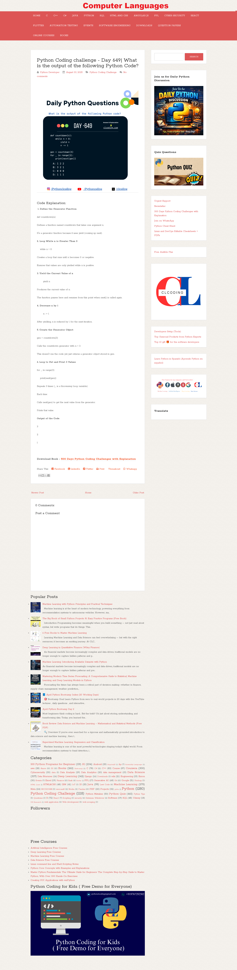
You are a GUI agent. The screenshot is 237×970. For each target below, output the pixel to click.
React (67, 29)
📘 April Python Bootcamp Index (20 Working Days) (70, 702)
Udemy (136, 805)
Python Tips (139, 801)
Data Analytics (88, 779)
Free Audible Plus (163, 259)
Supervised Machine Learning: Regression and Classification (73, 749)
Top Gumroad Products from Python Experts (177, 344)
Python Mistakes (94, 801)
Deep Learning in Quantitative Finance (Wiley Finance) (71, 655)
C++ (62, 16)
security (78, 805)
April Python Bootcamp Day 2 (58, 716)
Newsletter (160, 213)
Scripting (67, 805)
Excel (48, 788)
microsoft (60, 796)
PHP (92, 796)
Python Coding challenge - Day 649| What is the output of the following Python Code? (87, 71)
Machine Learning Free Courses (47, 863)
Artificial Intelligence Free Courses (49, 855)
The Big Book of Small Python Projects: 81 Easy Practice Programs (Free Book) (84, 626)
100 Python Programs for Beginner (53, 771)
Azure (43, 776)
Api (120, 772)
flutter (78, 788)
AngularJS (111, 772)
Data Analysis (67, 779)
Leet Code (105, 792)
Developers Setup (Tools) (167, 339)
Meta (33, 796)
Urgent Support (162, 208)
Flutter (85, 29)
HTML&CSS (49, 792)
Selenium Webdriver (95, 805)
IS (80, 792)
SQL (118, 16)
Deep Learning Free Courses (46, 859)
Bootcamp (79, 776)
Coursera (131, 775)
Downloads (42, 41)
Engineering (127, 784)
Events (140, 29)
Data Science (136, 779)
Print (100, 476)
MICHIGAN (46, 796)
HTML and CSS (137, 16)
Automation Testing (113, 29)
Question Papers (70, 41)
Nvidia (71, 796)
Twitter (88, 476)
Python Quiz (117, 801)
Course (116, 775)
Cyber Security (44, 29)
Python (102, 16)
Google (125, 788)
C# (73, 16)
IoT (73, 792)
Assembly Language (133, 772)
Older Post (138, 500)
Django (88, 784)
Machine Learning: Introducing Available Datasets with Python (74, 669)
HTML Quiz (35, 792)
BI (52, 776)
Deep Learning (67, 783)
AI (83, 771)
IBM (64, 792)
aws (33, 775)
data (54, 780)
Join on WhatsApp (164, 228)
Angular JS (162, 16)
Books (123, 41)
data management (112, 779)
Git (115, 788)
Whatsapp (130, 476)
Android (97, 771)
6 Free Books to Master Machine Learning (64, 640)
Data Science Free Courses (45, 867)
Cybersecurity (38, 779)
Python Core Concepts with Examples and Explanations (60, 875)
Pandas (81, 796)
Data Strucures (45, 784)
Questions (38, 805)
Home (38, 16)
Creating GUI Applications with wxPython (53, 887)
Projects (104, 796)
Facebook (58, 476)
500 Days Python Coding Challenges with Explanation (98, 466)
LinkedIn (74, 476)
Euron (141, 784)
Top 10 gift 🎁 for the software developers (176, 349)
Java (86, 16)
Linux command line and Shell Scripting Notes (55, 871)
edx (113, 784)
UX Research (36, 810)
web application (51, 809)
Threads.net (113, 476)
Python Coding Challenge (103, 79)
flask (70, 788)
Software (112, 805)
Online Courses (100, 41)
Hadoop (138, 788)
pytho (117, 797)
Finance (60, 788)
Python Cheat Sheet (164, 233)
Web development (70, 809)
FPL (180, 16)
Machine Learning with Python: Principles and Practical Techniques (77, 611)
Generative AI (101, 788)
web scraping (89, 809)
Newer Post (37, 500)
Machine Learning (125, 792)
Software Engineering (168, 29)
